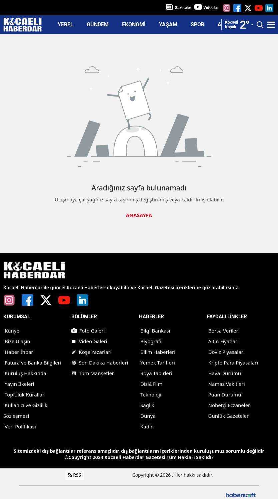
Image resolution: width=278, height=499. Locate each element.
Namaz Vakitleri (226, 383)
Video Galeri (89, 341)
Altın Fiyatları (223, 341)
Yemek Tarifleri (157, 362)
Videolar (210, 7)
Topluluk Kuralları (25, 394)
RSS (74, 474)
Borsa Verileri (224, 330)
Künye (12, 330)
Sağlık (147, 404)
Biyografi (150, 341)
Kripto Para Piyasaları (233, 362)
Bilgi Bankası (155, 330)
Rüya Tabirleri (156, 373)
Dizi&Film (151, 383)
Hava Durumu (224, 373)
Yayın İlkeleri (19, 383)
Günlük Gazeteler (228, 415)
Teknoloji (150, 394)
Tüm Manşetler (92, 373)
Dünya (148, 415)
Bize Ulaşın (17, 341)
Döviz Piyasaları (226, 351)
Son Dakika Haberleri (99, 362)
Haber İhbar (19, 351)
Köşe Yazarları (91, 351)
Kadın (147, 426)
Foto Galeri (88, 330)
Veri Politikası (20, 426)
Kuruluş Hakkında (25, 373)
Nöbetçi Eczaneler (229, 404)
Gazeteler (183, 7)
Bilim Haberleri (157, 351)
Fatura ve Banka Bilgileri (33, 362)
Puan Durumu (224, 394)
